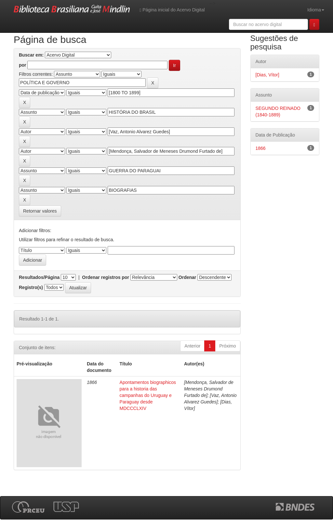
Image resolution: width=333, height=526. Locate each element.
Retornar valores (40, 211)
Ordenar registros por (105, 277)
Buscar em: (31, 55)
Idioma (315, 9)
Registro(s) (31, 287)
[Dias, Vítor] (267, 74)
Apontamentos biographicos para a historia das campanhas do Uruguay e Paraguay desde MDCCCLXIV (148, 395)
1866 (261, 148)
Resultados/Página (39, 277)
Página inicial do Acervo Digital (172, 10)
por (22, 65)
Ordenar (187, 277)
